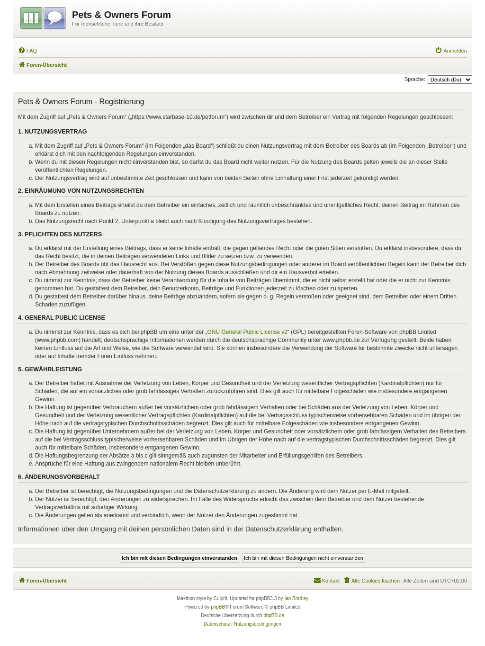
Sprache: (414, 79)
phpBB (218, 607)
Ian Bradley (296, 598)
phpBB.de (273, 615)
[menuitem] (27, 50)
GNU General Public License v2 (247, 332)
